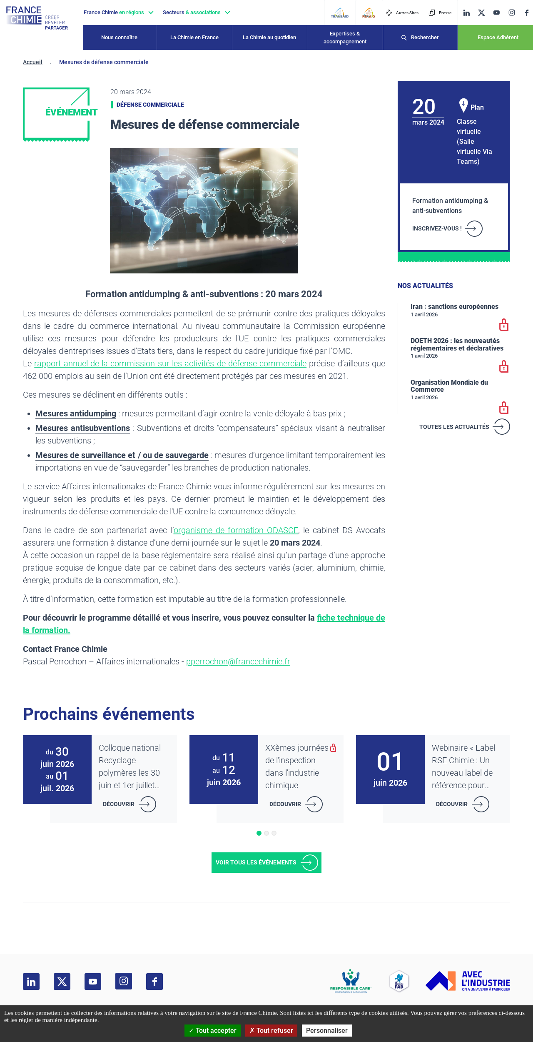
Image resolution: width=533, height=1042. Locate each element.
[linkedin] (466, 13)
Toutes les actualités (454, 426)
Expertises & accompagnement (345, 37)
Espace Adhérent (498, 37)
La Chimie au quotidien (269, 37)
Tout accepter (213, 1030)
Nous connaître (119, 37)
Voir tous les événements (256, 862)
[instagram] (511, 12)
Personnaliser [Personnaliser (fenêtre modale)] (327, 1030)
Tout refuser (271, 1030)
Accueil (32, 62)
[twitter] (481, 13)
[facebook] (527, 13)
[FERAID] (368, 13)
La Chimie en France (194, 37)
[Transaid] (339, 13)
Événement (71, 112)
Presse (439, 13)
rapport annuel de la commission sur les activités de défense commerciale (170, 363)
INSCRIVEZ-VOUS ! (437, 228)
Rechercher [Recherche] (425, 37)
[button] (259, 833)
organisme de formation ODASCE (236, 530)
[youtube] (496, 13)
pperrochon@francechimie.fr (238, 661)
